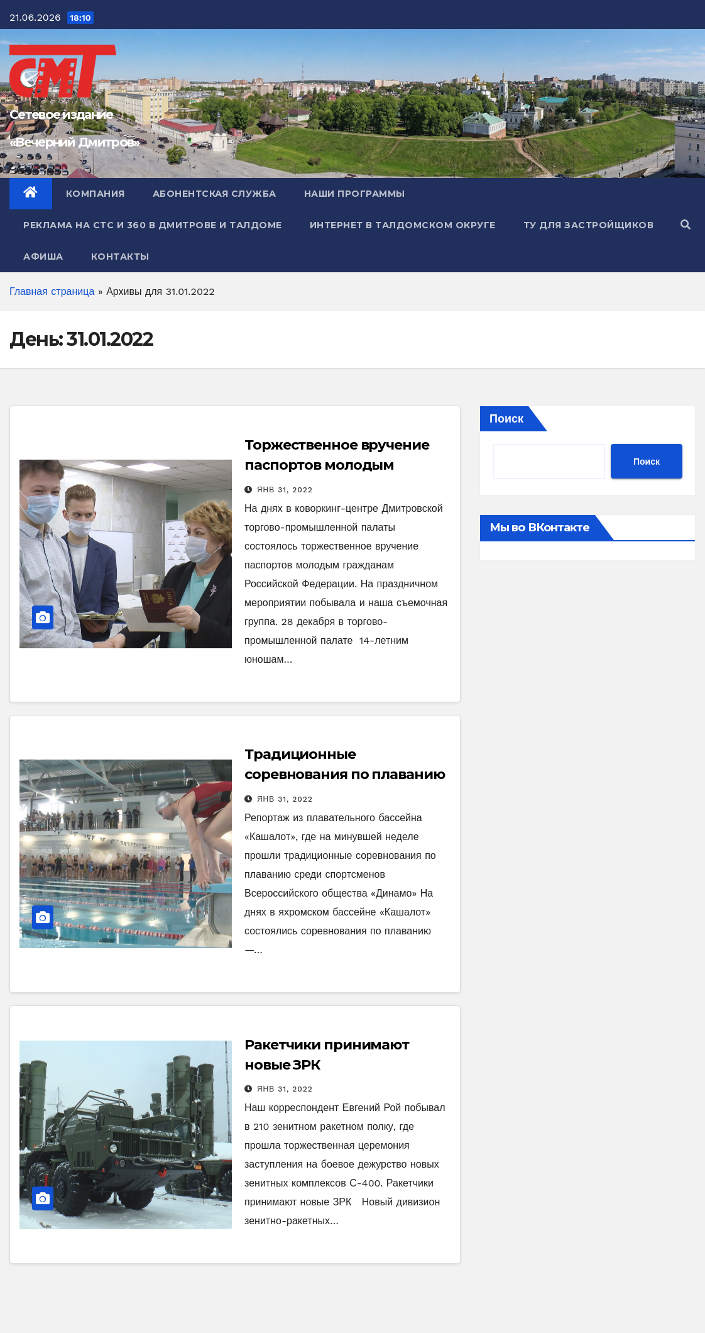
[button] (685, 225)
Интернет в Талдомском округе (403, 225)
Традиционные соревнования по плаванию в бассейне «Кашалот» (344, 774)
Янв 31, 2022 (285, 489)
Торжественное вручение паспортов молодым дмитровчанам (336, 465)
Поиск (506, 418)
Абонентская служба (214, 193)
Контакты (120, 256)
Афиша (43, 256)
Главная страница (51, 291)
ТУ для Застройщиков (588, 225)
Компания (95, 193)
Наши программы (354, 193)
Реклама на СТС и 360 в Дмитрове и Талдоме (152, 225)
